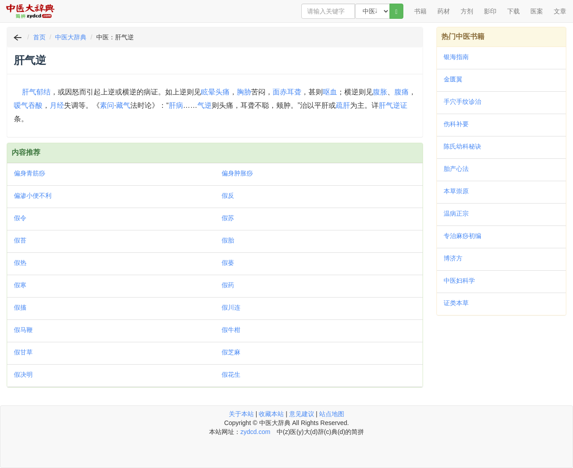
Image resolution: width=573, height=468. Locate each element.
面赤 (280, 92)
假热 (20, 262)
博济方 (453, 258)
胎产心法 (456, 168)
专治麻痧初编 (462, 235)
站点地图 (331, 413)
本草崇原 (456, 191)
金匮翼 (453, 79)
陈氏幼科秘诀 (462, 146)
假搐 (20, 307)
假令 (20, 217)
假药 (228, 285)
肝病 (176, 105)
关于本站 (241, 413)
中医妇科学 (459, 280)
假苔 (20, 240)
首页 (39, 37)
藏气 (123, 105)
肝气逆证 (393, 105)
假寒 (20, 285)
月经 (57, 105)
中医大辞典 (70, 37)
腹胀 (380, 92)
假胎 (228, 240)
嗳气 (21, 105)
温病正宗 (456, 213)
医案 (536, 11)
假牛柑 (231, 329)
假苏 (228, 217)
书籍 (420, 11)
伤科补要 (456, 124)
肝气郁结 (36, 92)
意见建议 (301, 413)
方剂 (467, 11)
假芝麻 (231, 352)
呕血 (330, 92)
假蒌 (228, 262)
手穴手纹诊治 (462, 101)
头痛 (222, 92)
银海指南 (456, 56)
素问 (107, 105)
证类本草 (456, 302)
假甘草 (23, 352)
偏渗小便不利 (32, 195)
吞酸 (35, 105)
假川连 (231, 307)
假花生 (231, 374)
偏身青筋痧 (29, 173)
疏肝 (343, 105)
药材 (443, 11)
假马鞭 (23, 329)
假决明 (23, 374)
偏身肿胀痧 (237, 173)
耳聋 (294, 92)
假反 (228, 195)
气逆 (204, 105)
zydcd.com (255, 431)
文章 (560, 11)
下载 (513, 11)
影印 (490, 11)
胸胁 (244, 92)
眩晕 (208, 92)
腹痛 (401, 92)
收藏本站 (271, 413)
